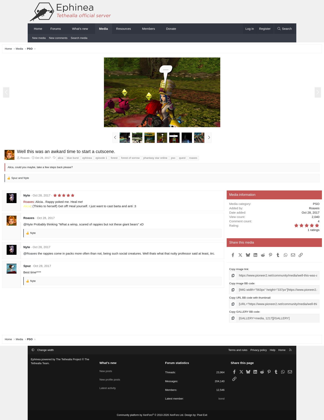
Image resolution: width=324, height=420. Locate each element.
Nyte (55, 196)
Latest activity (108, 384)
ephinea (115, 158)
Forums (55, 28)
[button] (64, 28)
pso (202, 158)
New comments (58, 37)
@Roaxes (59, 254)
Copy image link (227, 270)
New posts (106, 370)
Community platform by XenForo (150, 415)
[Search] (284, 28)
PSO (287, 205)
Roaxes (53, 158)
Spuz (56, 270)
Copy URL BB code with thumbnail (238, 297)
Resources (123, 28)
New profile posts (110, 377)
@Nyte (57, 225)
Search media (79, 37)
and (49, 179)
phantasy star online (184, 158)
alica (89, 158)
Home (38, 28)
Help (272, 350)
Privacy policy (258, 350)
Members (148, 28)
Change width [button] (45, 350)
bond (222, 398)
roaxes (222, 158)
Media (103, 28)
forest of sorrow (159, 158)
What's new (80, 28)
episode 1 (130, 158)
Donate (171, 28)
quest (211, 158)
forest (142, 158)
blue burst (101, 158)
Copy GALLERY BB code (233, 311)
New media (39, 37)
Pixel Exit (202, 415)
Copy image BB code (230, 283)
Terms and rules (237, 350)
